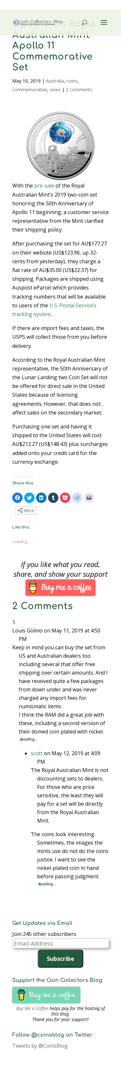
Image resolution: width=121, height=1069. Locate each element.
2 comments (79, 89)
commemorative (29, 89)
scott (37, 753)
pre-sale (44, 185)
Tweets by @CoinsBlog (40, 1045)
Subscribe (60, 958)
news (55, 89)
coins (71, 81)
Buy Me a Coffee (32, 1008)
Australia (55, 81)
